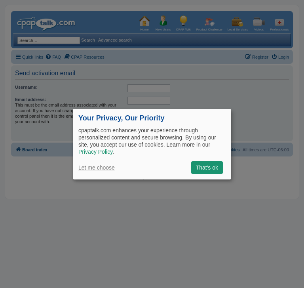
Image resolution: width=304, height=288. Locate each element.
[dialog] (152, 144)
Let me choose (96, 167)
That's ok (207, 167)
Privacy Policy (95, 152)
